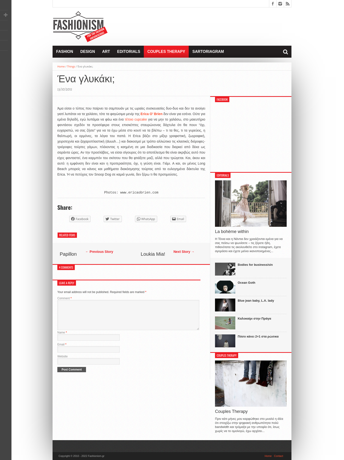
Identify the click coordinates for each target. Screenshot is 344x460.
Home (61, 66)
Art (106, 52)
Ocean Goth (246, 282)
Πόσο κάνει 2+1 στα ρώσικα (258, 336)
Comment (64, 298)
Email (61, 350)
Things (71, 66)
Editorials (128, 52)
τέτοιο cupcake (136, 119)
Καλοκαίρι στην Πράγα (254, 318)
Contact (278, 455)
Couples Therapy (166, 52)
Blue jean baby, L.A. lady (256, 300)
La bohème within (232, 231)
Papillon (68, 254)
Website (62, 362)
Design (87, 52)
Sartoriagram (208, 52)
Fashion (64, 52)
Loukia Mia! (153, 254)
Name (62, 338)
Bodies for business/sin (255, 264)
